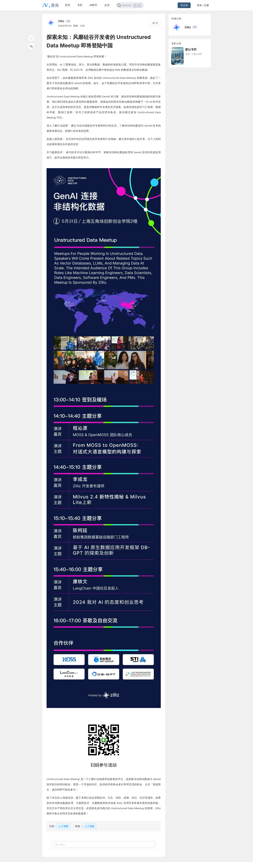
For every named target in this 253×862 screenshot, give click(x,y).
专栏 (80, 5)
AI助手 (93, 5)
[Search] (130, 5)
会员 (107, 5)
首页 (67, 5)
